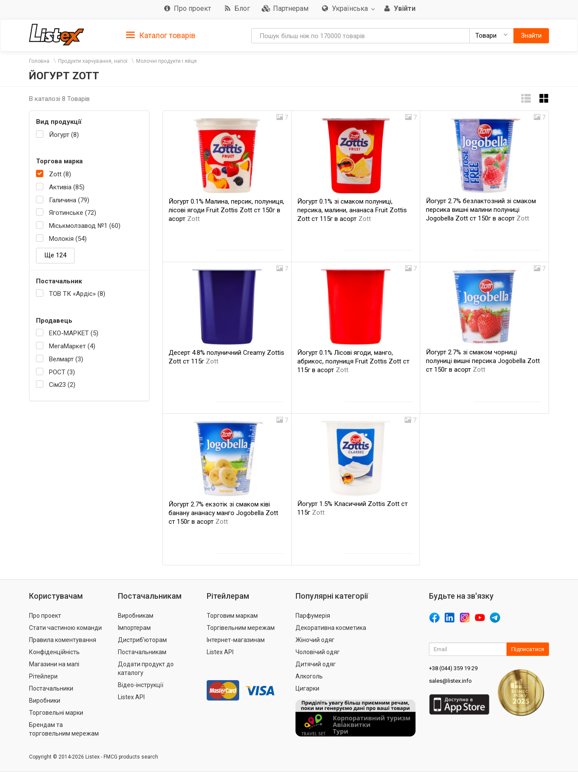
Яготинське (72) (72, 213)
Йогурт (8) (64, 135)
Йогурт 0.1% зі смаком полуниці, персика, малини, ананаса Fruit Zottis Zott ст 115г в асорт (352, 210)
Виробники (44, 700)
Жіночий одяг (314, 639)
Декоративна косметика (330, 627)
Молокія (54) (68, 239)
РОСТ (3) (62, 372)
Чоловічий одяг (317, 652)
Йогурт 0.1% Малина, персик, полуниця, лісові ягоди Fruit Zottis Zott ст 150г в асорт (226, 210)
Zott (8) (60, 174)
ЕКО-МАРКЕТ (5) (73, 333)
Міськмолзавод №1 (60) (84, 226)
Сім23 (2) (62, 385)
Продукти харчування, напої (92, 61)
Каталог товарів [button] (160, 35)
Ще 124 (55, 255)
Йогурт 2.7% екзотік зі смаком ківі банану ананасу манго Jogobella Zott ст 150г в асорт (223, 512)
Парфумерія (312, 615)
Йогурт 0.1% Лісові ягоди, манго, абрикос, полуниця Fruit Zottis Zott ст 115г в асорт (353, 361)
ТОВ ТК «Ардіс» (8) (77, 294)
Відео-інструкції (140, 684)
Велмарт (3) (66, 359)
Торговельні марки (56, 712)
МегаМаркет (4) (72, 346)
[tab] (160, 35)
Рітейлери (43, 676)
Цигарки (307, 688)
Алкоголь (309, 676)
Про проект (45, 615)
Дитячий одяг (315, 664)
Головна (39, 61)
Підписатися (527, 649)
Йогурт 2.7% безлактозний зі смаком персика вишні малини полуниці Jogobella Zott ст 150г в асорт (481, 209)
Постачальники (51, 688)
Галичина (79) (69, 200)
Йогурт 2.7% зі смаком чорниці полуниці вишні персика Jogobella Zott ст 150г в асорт (483, 360)
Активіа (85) (66, 187)
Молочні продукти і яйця (166, 61)
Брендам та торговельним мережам (64, 729)
